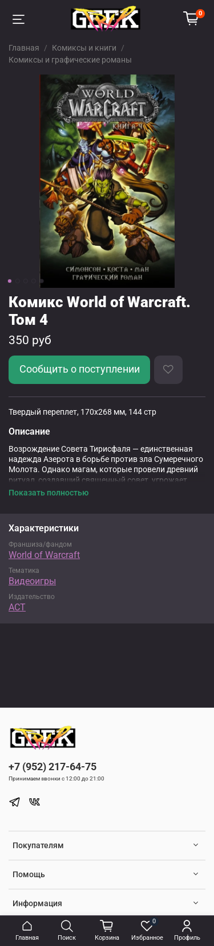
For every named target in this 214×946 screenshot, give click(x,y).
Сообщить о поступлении (79, 369)
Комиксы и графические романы (70, 59)
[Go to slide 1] (9, 281)
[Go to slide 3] (25, 281)
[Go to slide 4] (33, 281)
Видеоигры (32, 581)
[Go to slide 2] (17, 281)
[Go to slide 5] (41, 281)
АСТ (17, 607)
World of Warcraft (44, 555)
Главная (24, 47)
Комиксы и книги (84, 47)
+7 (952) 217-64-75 (52, 767)
